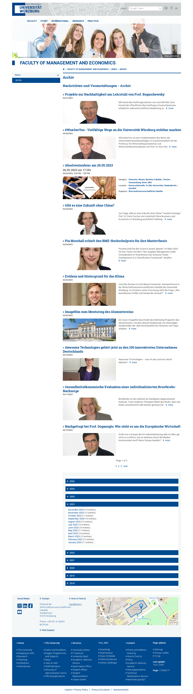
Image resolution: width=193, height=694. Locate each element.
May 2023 (73, 530)
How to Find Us (78, 598)
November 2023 (76, 512)
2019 (72, 576)
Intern (123, 8)
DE (176, 8)
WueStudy (104, 649)
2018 (72, 583)
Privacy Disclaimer (100, 689)
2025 (72, 489)
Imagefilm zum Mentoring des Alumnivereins (99, 312)
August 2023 (74, 521)
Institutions (23, 663)
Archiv (18, 80)
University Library (80, 650)
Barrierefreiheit (121, 689)
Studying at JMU (25, 653)
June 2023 (73, 527)
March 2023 (74, 536)
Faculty (32, 21)
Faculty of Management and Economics (68, 63)
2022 (72, 553)
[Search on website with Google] (145, 8)
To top (156, 656)
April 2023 (73, 533)
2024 (72, 496)
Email (45, 624)
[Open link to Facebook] (30, 606)
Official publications (54, 676)
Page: (156, 670)
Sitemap (158, 649)
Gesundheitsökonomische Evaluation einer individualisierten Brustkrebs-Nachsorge (119, 389)
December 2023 (76, 509)
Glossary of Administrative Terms (55, 671)
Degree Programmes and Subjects (55, 655)
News (18, 75)
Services (76, 643)
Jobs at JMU (51, 663)
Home (20, 643)
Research (78, 21)
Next (174, 38)
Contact (45, 598)
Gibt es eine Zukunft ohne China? (89, 205)
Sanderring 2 (75, 604)
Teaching (22, 660)
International (60, 21)
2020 (72, 568)
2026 (72, 481)
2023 (72, 504)
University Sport (79, 656)
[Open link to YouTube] (19, 612)
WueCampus (105, 653)
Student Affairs (79, 670)
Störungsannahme (135, 670)
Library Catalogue (107, 662)
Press (129, 660)
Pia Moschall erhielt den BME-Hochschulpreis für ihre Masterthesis (116, 241)
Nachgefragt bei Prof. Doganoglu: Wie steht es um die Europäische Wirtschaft (123, 426)
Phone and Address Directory (136, 652)
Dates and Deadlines (55, 650)
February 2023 (75, 539)
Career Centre (78, 679)
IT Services (77, 653)
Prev (18, 38)
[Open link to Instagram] (19, 606)
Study (44, 21)
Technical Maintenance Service (137, 675)
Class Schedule (106, 656)
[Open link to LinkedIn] (25, 606)
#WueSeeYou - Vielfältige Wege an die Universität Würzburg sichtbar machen (123, 130)
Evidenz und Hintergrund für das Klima (94, 276)
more (170, 108)
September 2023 (76, 518)
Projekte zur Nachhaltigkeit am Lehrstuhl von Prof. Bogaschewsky (115, 94)
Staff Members (52, 666)
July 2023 (73, 524)
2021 (72, 560)
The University (24, 650)
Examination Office (81, 666)
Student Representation (79, 675)
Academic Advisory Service (81, 661)
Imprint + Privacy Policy (76, 689)
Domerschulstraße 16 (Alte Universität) (146, 185)
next (125, 466)
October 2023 (74, 515)
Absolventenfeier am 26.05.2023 (89, 165)
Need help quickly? (135, 679)
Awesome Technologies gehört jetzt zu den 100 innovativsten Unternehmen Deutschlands (120, 349)
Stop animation (171, 56)
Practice (93, 21)
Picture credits (161, 653)
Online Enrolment (107, 659)
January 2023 (74, 542)
